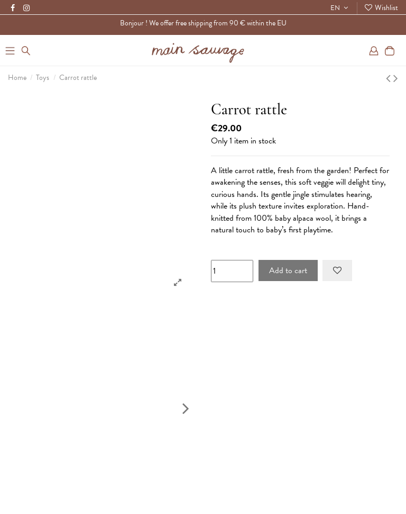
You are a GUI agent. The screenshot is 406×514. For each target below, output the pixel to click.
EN (340, 8)
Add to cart (288, 270)
